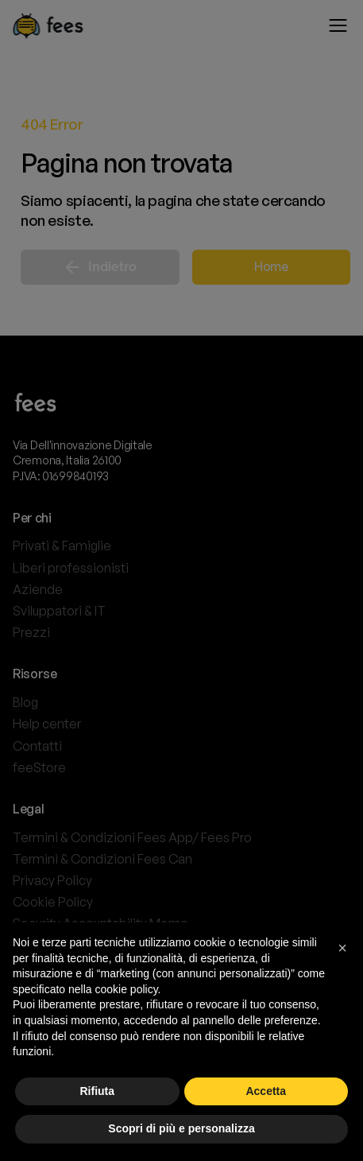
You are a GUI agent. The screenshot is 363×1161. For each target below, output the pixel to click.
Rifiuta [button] (96, 1091)
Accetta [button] (265, 1091)
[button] (342, 948)
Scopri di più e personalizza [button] (181, 1128)
